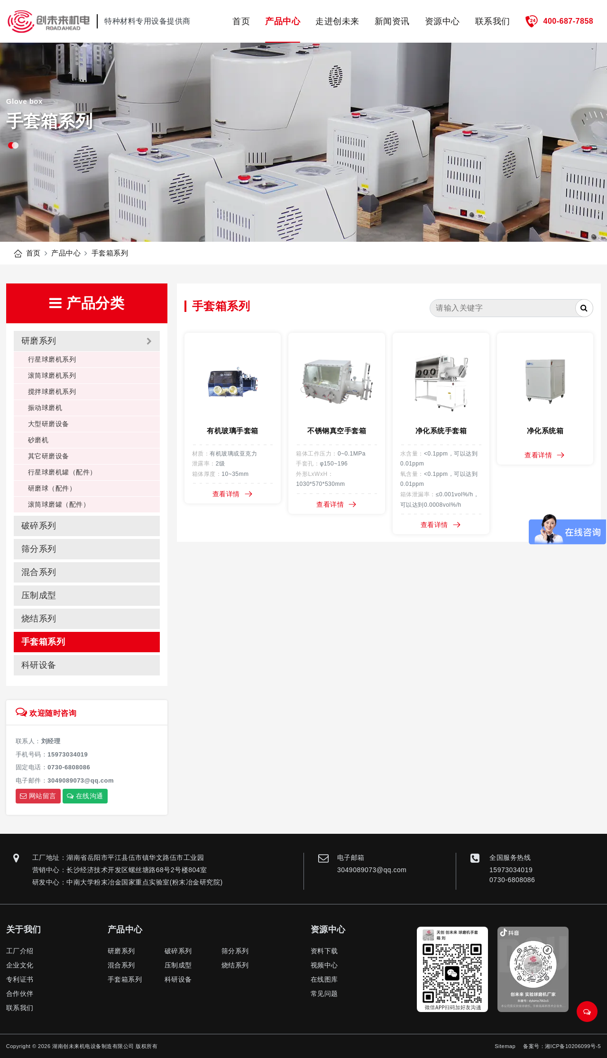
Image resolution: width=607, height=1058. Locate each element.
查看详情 (232, 494)
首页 (241, 21)
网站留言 (38, 796)
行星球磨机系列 (52, 359)
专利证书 (20, 979)
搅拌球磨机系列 (52, 391)
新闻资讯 (392, 21)
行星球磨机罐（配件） (62, 472)
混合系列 (38, 572)
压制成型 (38, 595)
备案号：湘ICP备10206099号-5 (562, 1046)
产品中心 (282, 21)
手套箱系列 (110, 253)
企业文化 (20, 965)
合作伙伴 (20, 993)
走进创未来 (337, 21)
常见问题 (324, 993)
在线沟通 (85, 796)
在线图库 (324, 979)
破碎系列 (38, 525)
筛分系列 (38, 549)
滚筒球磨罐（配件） (59, 504)
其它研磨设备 (48, 456)
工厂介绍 (20, 951)
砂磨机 (38, 440)
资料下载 (324, 951)
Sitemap (505, 1046)
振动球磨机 (45, 407)
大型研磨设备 (48, 424)
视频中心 (324, 965)
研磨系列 (38, 341)
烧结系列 (38, 618)
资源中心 (442, 21)
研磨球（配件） (52, 488)
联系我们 (492, 21)
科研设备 (38, 665)
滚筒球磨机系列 (52, 375)
